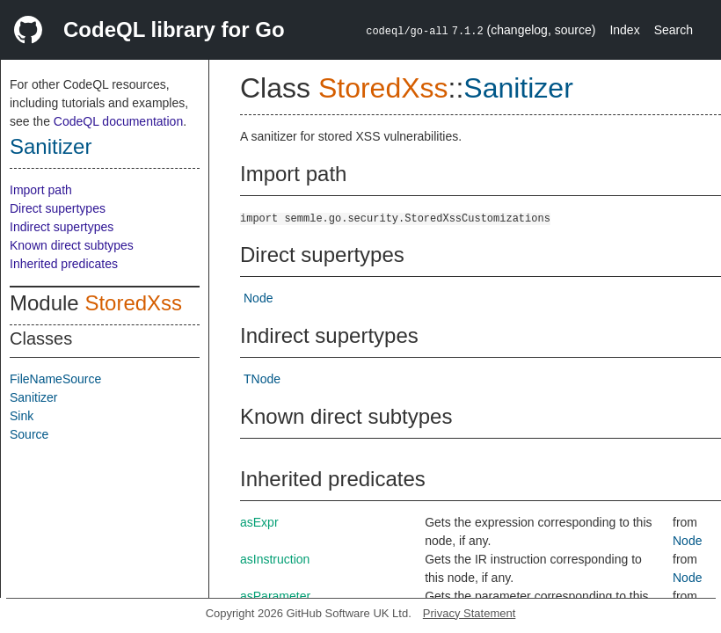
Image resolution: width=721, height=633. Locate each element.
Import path (41, 190)
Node (258, 298)
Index (624, 30)
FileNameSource (55, 379)
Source (29, 434)
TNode (262, 379)
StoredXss (133, 303)
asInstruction (275, 559)
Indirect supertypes (61, 227)
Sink (21, 416)
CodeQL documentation (118, 121)
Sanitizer (50, 146)
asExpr (259, 522)
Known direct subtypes (72, 245)
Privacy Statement (469, 613)
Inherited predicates (64, 264)
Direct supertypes (58, 208)
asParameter (275, 596)
